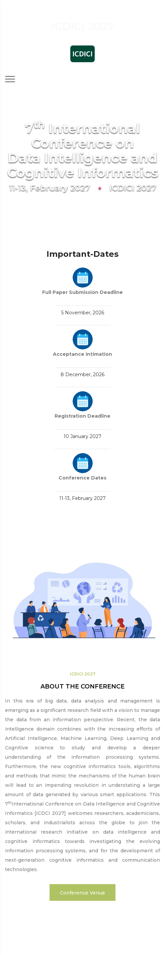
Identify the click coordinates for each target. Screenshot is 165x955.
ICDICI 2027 (82, 673)
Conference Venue (82, 893)
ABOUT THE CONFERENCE (82, 686)
